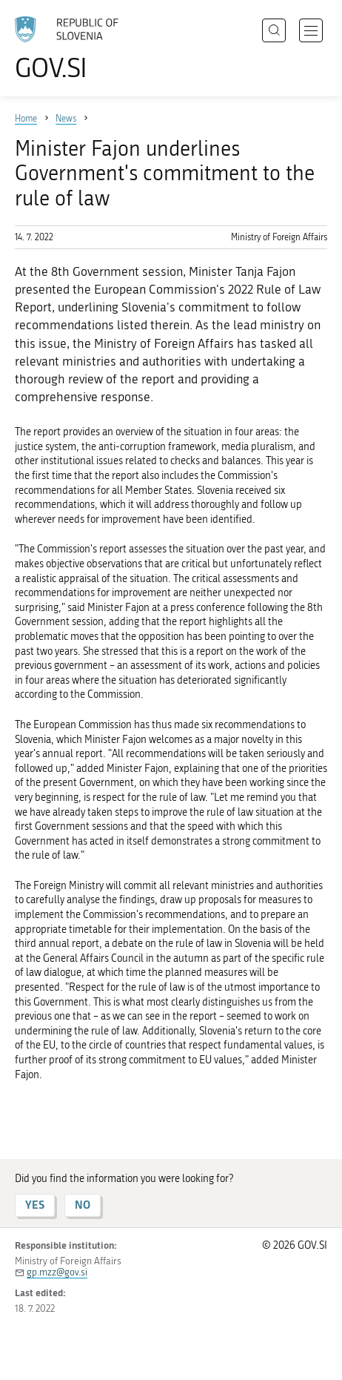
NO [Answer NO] (82, 1204)
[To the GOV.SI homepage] (74, 48)
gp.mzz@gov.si (57, 1272)
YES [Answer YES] (34, 1204)
